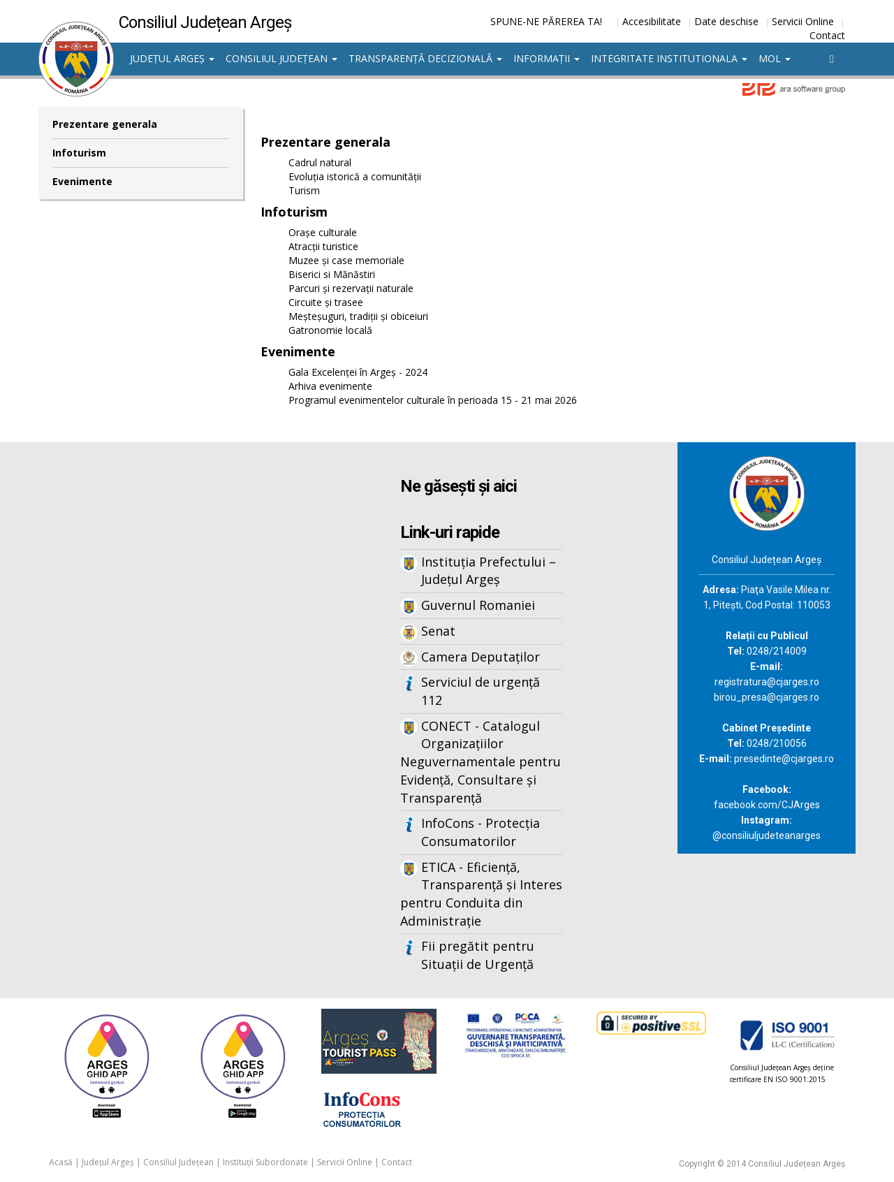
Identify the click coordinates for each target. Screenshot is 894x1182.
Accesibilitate (651, 21)
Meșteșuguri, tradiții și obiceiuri (358, 316)
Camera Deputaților (480, 656)
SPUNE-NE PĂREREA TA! (546, 21)
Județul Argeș (172, 58)
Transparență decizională (425, 58)
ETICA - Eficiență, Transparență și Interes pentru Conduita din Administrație (481, 894)
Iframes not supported (174, 672)
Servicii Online (803, 21)
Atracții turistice (323, 246)
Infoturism (79, 152)
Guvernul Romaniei (478, 605)
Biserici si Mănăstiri (331, 274)
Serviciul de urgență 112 (480, 690)
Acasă (61, 1162)
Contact (827, 35)
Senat (438, 630)
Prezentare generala (104, 124)
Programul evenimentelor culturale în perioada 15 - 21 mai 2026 (432, 400)
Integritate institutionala (669, 58)
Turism (304, 190)
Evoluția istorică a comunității (354, 176)
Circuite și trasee (325, 302)
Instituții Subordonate (265, 1162)
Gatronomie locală (330, 330)
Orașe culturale (322, 232)
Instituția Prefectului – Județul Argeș (488, 570)
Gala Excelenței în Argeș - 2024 (357, 372)
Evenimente (82, 181)
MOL (775, 58)
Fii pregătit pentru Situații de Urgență (477, 954)
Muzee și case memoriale (346, 260)
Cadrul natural (319, 162)
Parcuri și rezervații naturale (350, 288)
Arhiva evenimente (330, 386)
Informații (546, 58)
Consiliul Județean (281, 58)
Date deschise (726, 21)
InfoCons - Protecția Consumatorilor (480, 832)
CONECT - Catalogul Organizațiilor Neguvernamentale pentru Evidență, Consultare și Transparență (480, 761)
